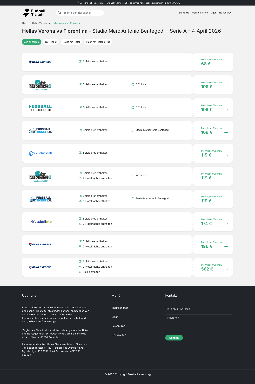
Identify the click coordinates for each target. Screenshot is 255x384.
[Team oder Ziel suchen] (83, 13)
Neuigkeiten (119, 335)
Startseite (184, 12)
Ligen (214, 12)
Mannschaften (200, 12)
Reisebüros (225, 12)
